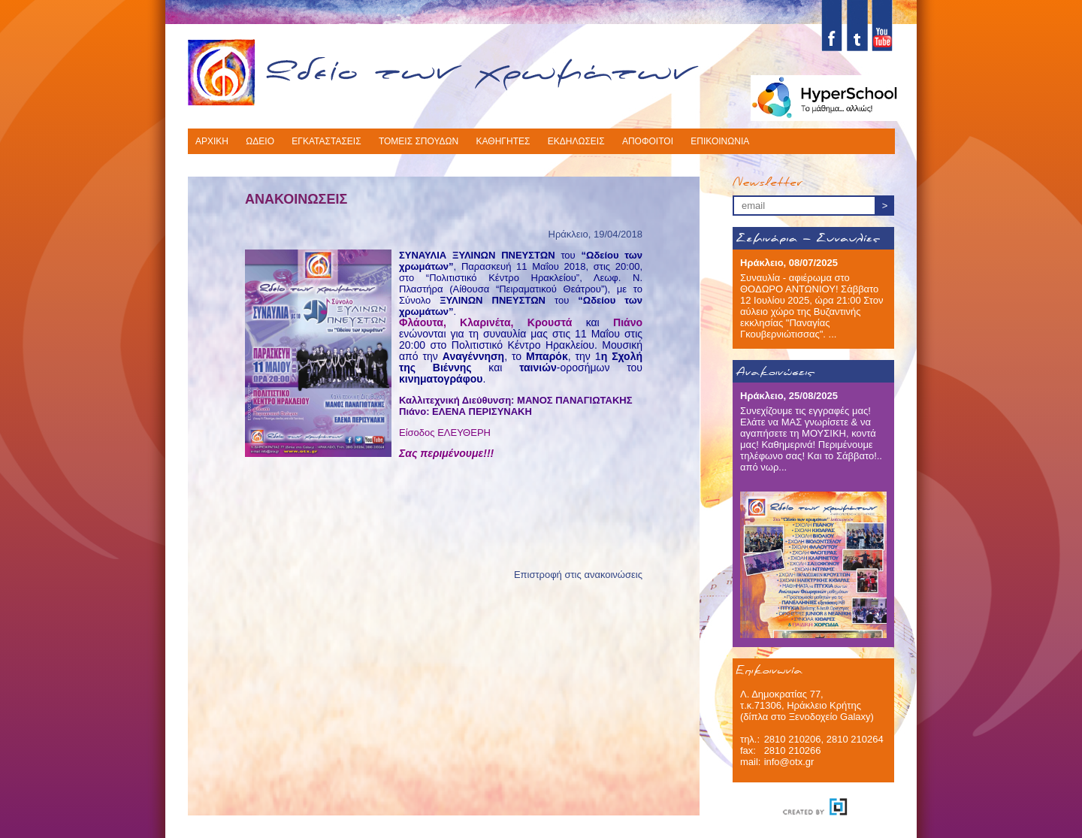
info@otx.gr (789, 761)
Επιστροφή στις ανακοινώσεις (578, 574)
